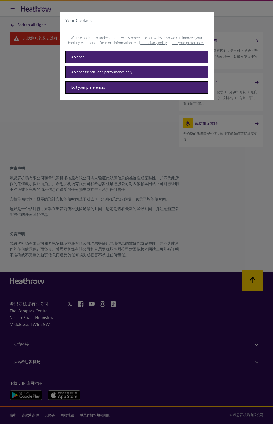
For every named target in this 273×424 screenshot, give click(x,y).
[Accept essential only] (136, 72)
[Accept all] (136, 57)
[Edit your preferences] (136, 87)
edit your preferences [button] (188, 42)
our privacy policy (153, 42)
